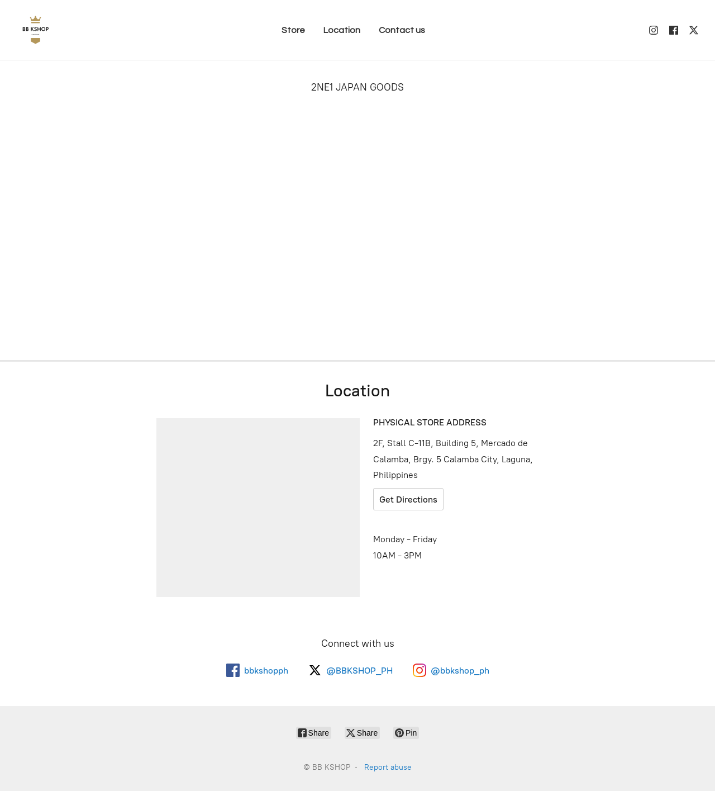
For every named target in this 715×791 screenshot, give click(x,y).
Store (293, 30)
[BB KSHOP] (35, 30)
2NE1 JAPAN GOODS (357, 87)
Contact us (402, 30)
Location (341, 30)
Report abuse (388, 767)
